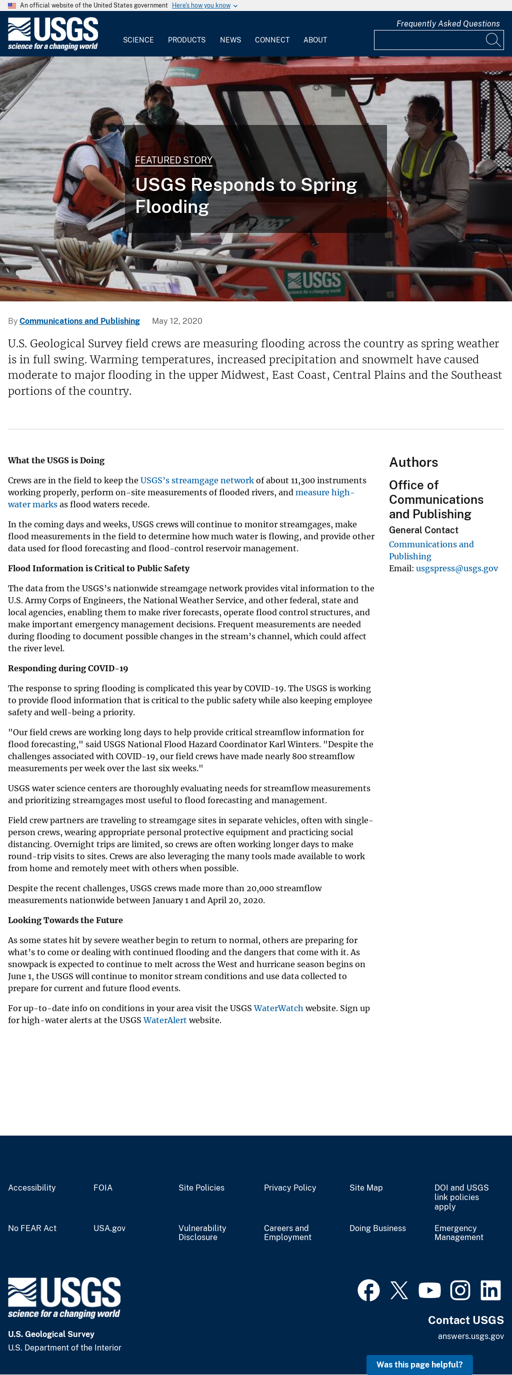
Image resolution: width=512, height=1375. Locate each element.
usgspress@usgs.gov (457, 568)
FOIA (103, 1188)
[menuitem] (138, 34)
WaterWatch (279, 1008)
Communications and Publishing (80, 321)
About (315, 40)
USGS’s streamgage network (197, 480)
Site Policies (201, 1188)
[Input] (439, 40)
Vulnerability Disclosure (202, 1233)
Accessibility (32, 1188)
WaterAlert (165, 1020)
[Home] (53, 48)
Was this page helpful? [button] (419, 1365)
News (230, 40)
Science (138, 40)
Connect (272, 40)
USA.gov (110, 1228)
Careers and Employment (288, 1233)
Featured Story (173, 160)
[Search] (494, 40)
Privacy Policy (290, 1188)
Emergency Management (459, 1233)
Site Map (366, 1188)
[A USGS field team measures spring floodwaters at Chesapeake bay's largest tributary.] (256, 178)
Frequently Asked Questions (448, 23)
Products (187, 40)
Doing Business (378, 1228)
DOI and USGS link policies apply (461, 1198)
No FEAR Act (32, 1228)
